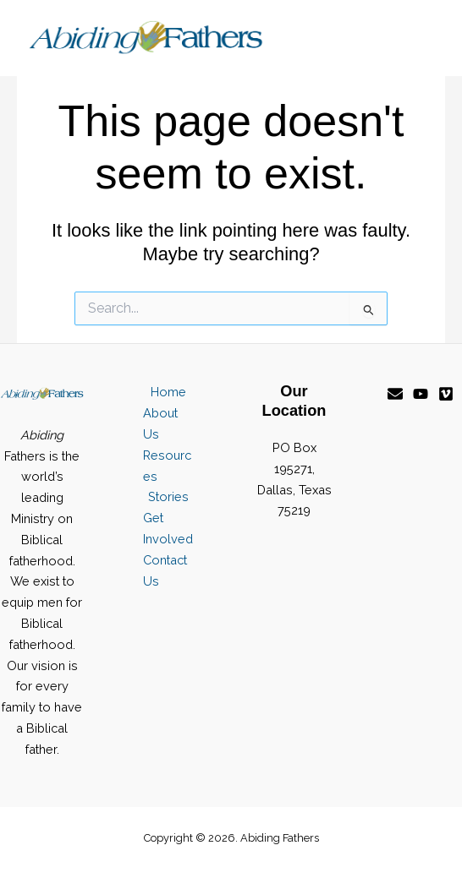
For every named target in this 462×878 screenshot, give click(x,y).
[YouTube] (420, 393)
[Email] (395, 393)
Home (168, 391)
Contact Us (165, 570)
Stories (168, 496)
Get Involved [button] (168, 528)
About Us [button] (160, 423)
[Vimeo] (446, 393)
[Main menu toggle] (416, 38)
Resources (167, 465)
